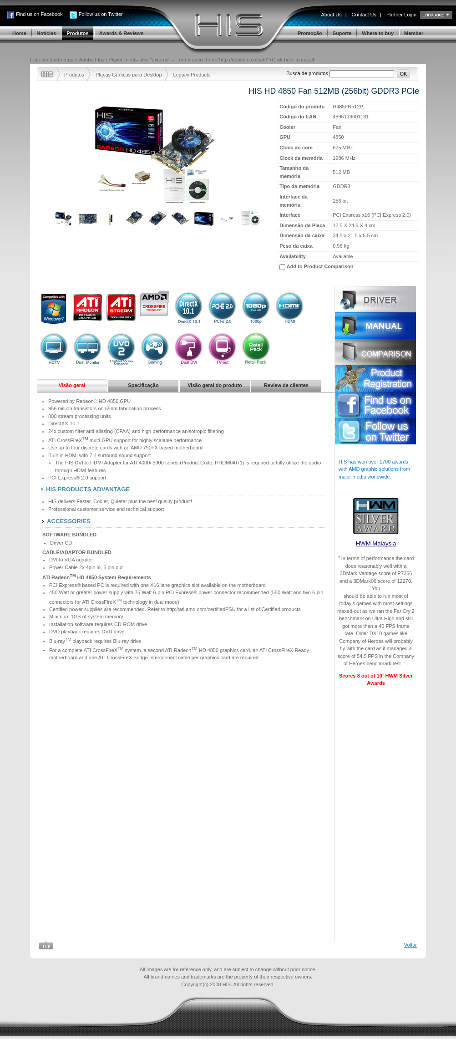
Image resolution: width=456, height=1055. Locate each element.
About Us (331, 14)
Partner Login (401, 14)
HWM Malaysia (376, 543)
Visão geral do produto (214, 385)
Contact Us (364, 14)
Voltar (410, 961)
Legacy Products (192, 74)
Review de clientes (286, 385)
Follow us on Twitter (101, 14)
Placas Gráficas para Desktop (129, 74)
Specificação (143, 385)
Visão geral (72, 385)
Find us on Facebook (39, 14)
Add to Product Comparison (320, 266)
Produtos (74, 74)
